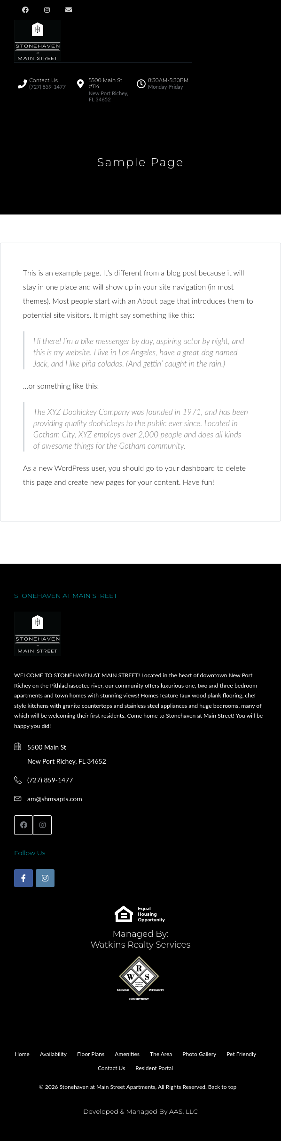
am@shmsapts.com (54, 799)
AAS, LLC (183, 1111)
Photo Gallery (199, 1053)
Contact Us (111, 1068)
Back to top (222, 1086)
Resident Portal (154, 1068)
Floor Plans (90, 1053)
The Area (161, 1053)
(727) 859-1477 (50, 780)
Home (22, 1053)
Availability (53, 1053)
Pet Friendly (241, 1053)
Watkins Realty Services (141, 944)
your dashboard (189, 467)
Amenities (127, 1053)
